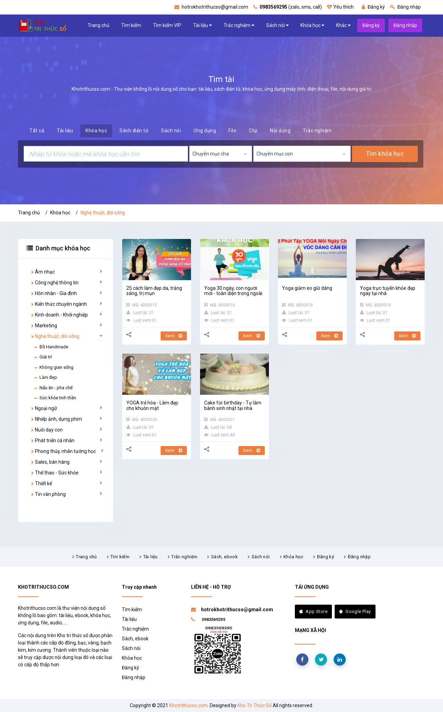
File (232, 130)
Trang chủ (98, 25)
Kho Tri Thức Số (254, 705)
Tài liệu (202, 25)
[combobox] (220, 154)
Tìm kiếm (131, 25)
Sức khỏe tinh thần (55, 397)
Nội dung (280, 130)
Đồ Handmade (51, 347)
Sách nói (277, 25)
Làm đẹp (45, 377)
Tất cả (36, 130)
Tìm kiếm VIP (167, 25)
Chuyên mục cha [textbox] (210, 154)
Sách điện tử (133, 130)
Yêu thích (340, 7)
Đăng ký (373, 7)
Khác (343, 25)
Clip (253, 130)
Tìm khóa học (385, 153)
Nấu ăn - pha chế (53, 387)
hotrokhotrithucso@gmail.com (211, 7)
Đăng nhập (405, 7)
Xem (173, 335)
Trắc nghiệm (239, 25)
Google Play (355, 611)
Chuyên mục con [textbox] (274, 154)
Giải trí (43, 357)
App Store (313, 611)
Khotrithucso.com (188, 705)
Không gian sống (53, 367)
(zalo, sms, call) (287, 7)
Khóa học (312, 25)
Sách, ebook (224, 556)
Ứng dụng (204, 130)
